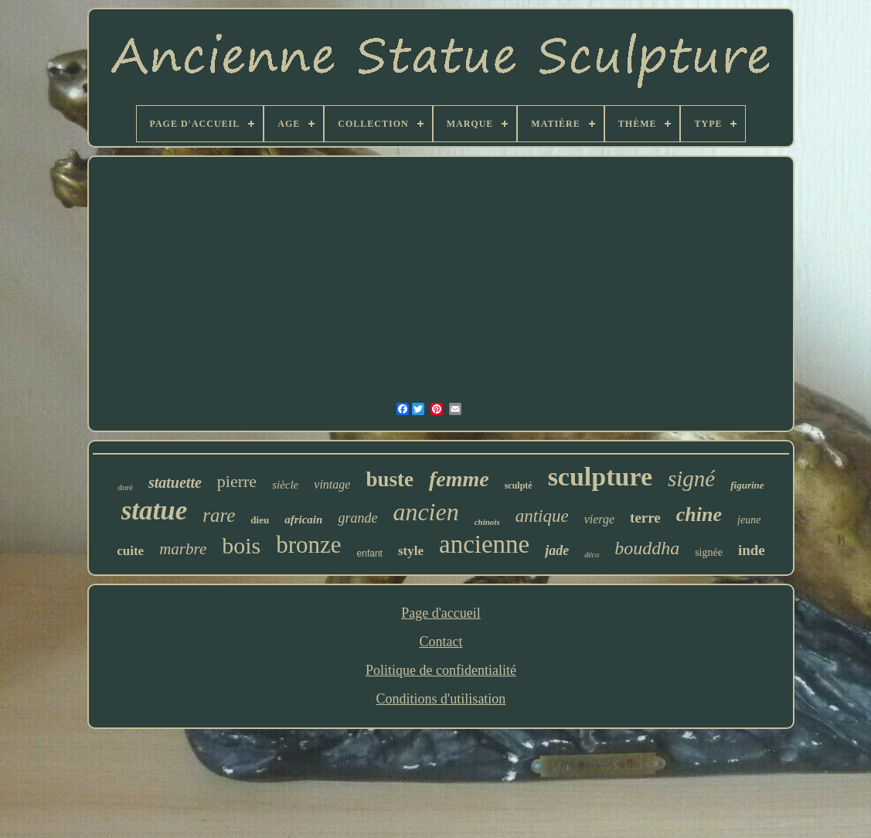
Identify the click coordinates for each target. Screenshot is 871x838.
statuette (175, 482)
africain (303, 519)
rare (218, 515)
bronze (308, 544)
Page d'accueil (441, 613)
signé (691, 478)
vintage (332, 484)
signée (709, 552)
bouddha (646, 548)
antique (542, 516)
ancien (425, 512)
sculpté (518, 485)
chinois (487, 521)
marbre (182, 549)
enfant (370, 553)
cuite (130, 550)
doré (125, 487)
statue (154, 511)
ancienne (484, 544)
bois (241, 545)
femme (459, 479)
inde (751, 550)
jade (557, 550)
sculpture (600, 476)
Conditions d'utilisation (441, 699)
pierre (237, 481)
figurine (747, 485)
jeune (748, 520)
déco (591, 554)
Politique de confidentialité (441, 670)
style (411, 550)
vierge (599, 519)
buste (389, 479)
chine (699, 514)
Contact (440, 641)
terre (645, 517)
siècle (285, 485)
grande (357, 518)
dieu (259, 520)
